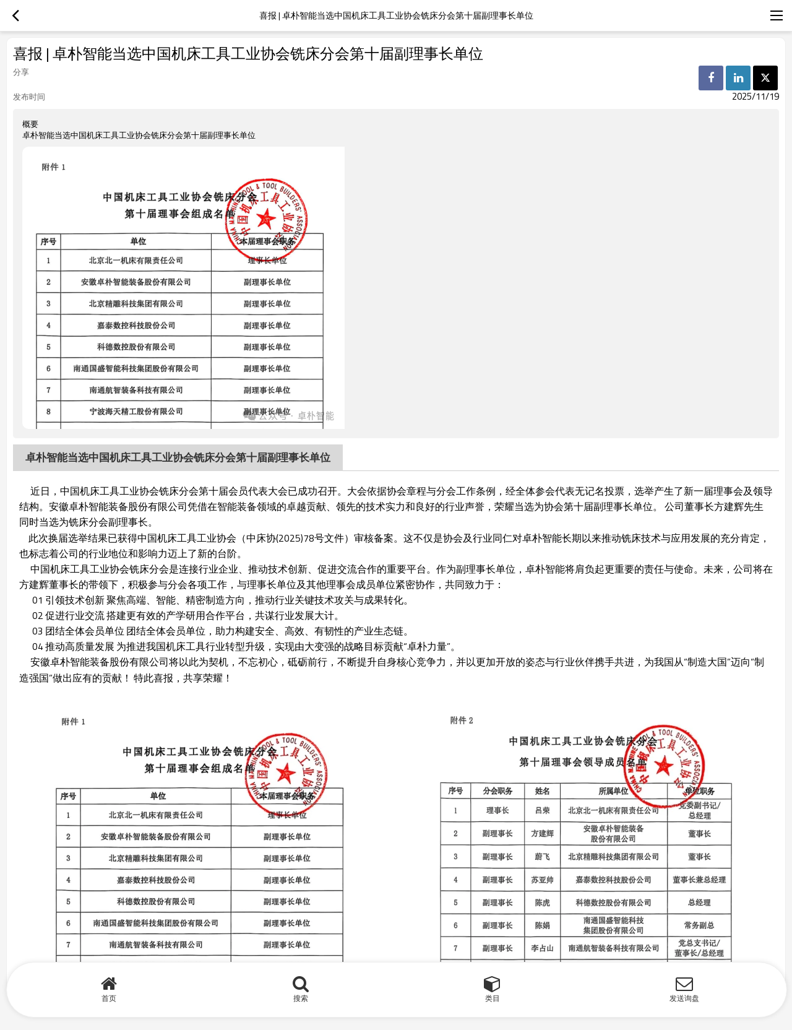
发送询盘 (684, 998)
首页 (108, 998)
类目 (492, 998)
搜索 (300, 998)
